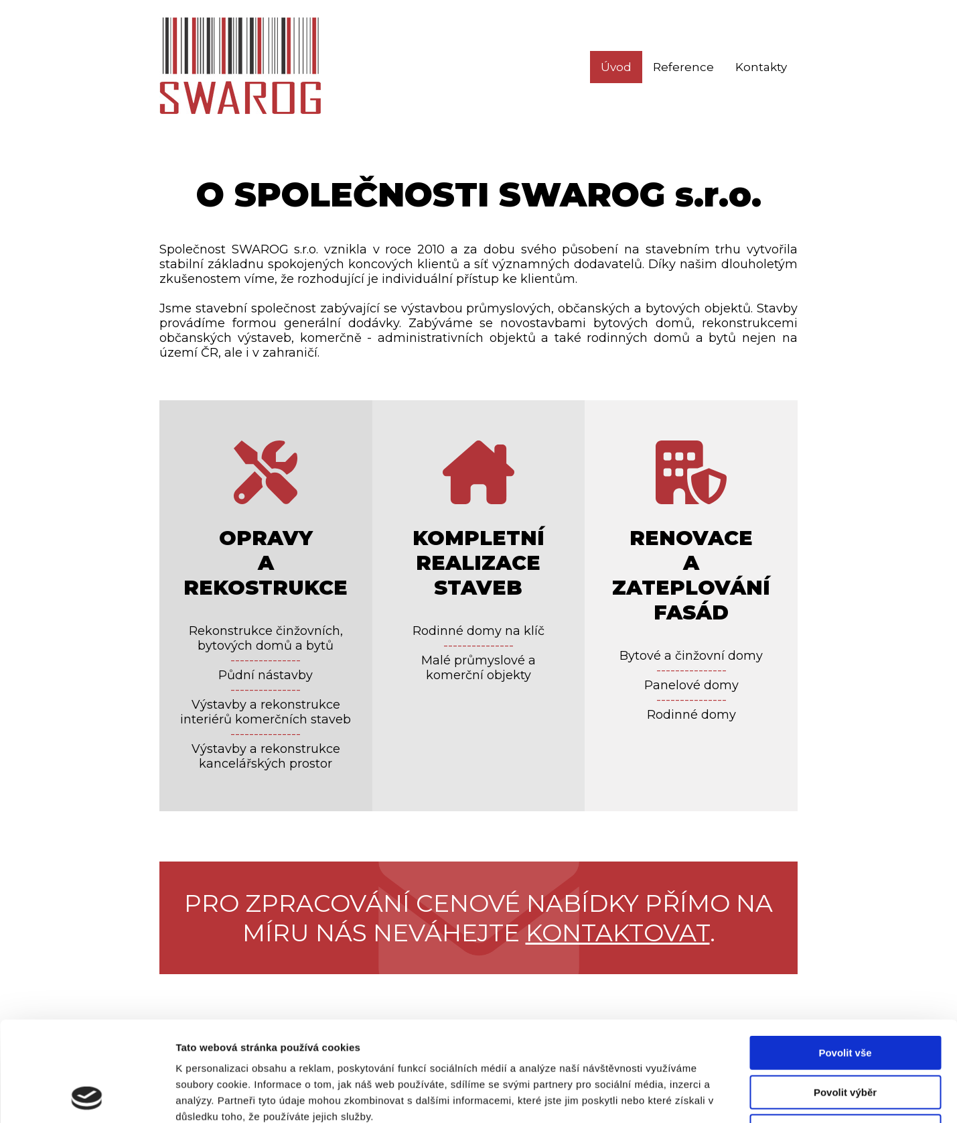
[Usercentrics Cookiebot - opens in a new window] (86, 1097)
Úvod (616, 67)
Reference (683, 67)
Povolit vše (844, 959)
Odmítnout (845, 1037)
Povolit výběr (845, 998)
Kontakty (761, 67)
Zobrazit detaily (707, 1096)
